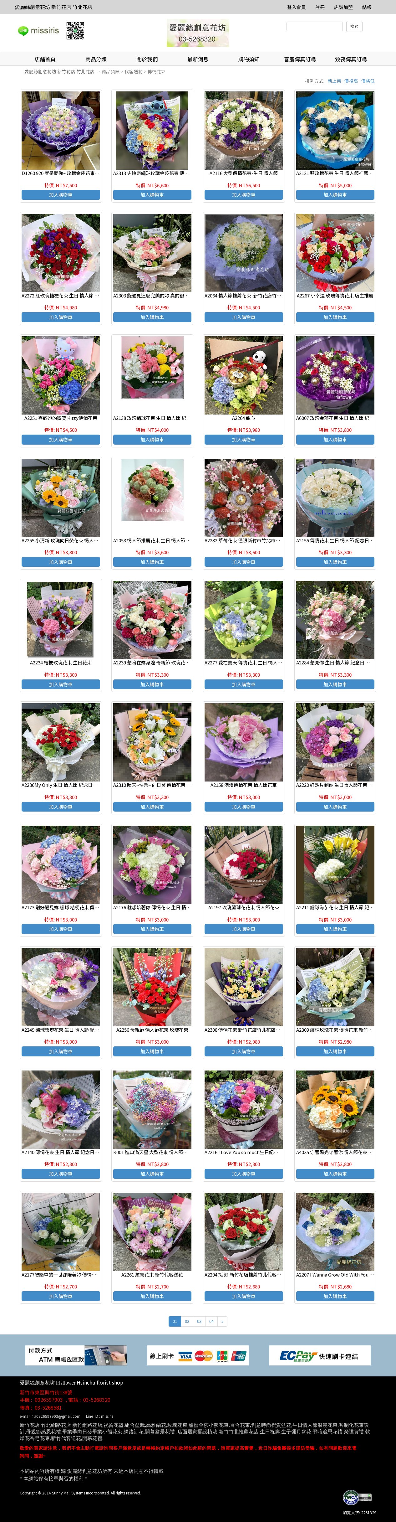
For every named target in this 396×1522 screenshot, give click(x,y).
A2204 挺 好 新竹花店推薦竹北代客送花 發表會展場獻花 (262, 1274)
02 (187, 1321)
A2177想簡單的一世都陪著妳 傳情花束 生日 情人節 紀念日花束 (86, 1274)
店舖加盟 (343, 7)
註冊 (320, 7)
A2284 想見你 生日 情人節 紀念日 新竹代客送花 (344, 662)
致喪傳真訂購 (351, 59)
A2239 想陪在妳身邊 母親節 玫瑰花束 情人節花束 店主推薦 (173, 662)
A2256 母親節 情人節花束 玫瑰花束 (152, 1029)
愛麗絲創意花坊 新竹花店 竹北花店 (54, 7)
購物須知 (249, 59)
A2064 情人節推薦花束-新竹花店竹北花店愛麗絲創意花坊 (264, 295)
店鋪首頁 (45, 59)
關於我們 (147, 59)
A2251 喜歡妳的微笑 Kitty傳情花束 (60, 418)
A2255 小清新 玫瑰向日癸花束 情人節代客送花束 (72, 540)
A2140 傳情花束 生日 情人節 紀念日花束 (63, 1152)
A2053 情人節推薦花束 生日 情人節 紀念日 (156, 540)
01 (175, 1321)
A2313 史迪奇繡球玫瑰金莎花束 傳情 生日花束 (161, 173)
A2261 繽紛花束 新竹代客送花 (152, 1274)
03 (199, 1321)
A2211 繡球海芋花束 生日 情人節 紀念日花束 (342, 907)
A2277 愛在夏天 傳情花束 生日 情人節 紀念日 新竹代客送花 (265, 662)
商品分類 (96, 59)
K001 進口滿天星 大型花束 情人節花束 (152, 1152)
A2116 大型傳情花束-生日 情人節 (244, 173)
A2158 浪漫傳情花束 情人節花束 (244, 785)
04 (211, 1321)
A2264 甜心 (243, 418)
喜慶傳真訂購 (300, 59)
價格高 (351, 81)
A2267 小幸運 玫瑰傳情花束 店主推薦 (335, 295)
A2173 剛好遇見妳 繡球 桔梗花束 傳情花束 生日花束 (75, 907)
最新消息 (198, 59)
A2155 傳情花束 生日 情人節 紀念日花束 (337, 540)
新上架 (335, 81)
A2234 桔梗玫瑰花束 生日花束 (61, 662)
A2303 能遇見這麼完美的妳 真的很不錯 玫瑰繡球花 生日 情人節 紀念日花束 (190, 295)
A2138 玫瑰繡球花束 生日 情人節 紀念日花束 (159, 418)
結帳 (367, 7)
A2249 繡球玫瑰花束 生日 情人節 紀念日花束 (67, 1029)
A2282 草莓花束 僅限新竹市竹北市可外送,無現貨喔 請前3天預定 (271, 540)
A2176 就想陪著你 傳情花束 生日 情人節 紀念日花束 (166, 907)
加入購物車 (61, 194)
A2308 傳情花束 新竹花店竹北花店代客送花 (249, 1029)
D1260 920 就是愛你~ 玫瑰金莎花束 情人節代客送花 (75, 173)
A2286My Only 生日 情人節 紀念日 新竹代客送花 (72, 785)
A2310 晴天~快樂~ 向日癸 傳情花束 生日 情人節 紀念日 (169, 785)
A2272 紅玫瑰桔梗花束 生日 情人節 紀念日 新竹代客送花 (80, 295)
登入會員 (296, 7)
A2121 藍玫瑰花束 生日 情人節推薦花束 (337, 173)
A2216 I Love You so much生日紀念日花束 (248, 1152)
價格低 (368, 81)
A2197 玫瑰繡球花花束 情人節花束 (243, 907)
